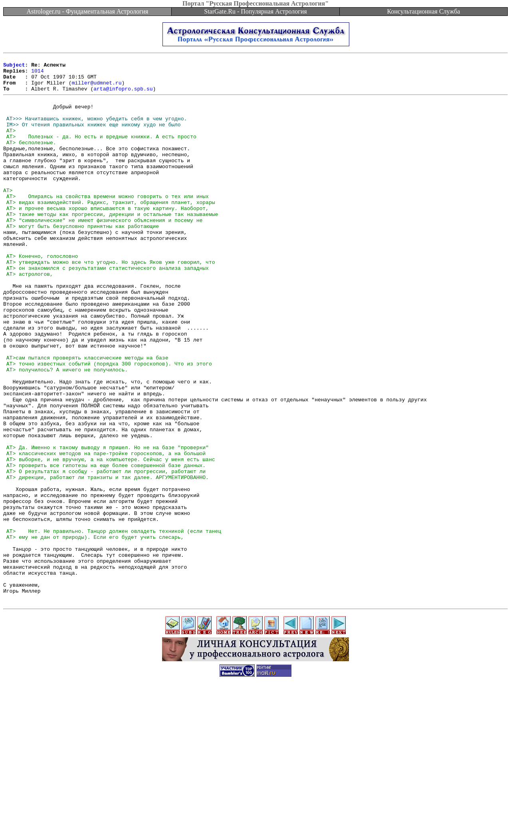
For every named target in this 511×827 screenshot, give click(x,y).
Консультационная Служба (423, 11)
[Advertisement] (255, 809)
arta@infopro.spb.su (123, 95)
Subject (14, 67)
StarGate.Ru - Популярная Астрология (255, 11)
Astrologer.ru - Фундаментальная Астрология (88, 11)
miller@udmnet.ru (97, 88)
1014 (37, 74)
